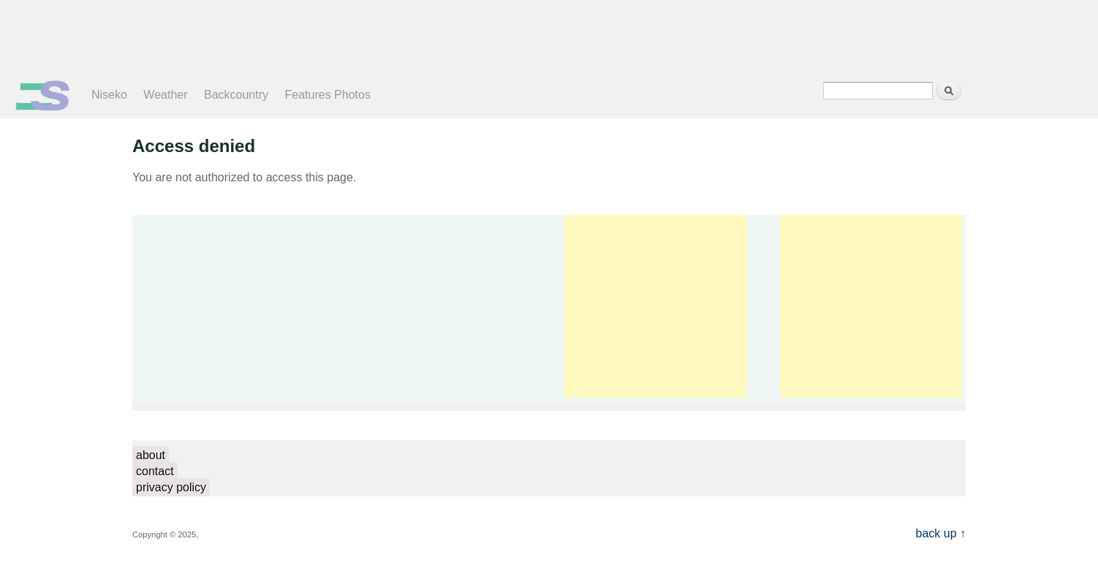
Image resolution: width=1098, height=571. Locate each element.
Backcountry (236, 94)
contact (155, 471)
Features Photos (328, 94)
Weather (165, 94)
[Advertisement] (537, 36)
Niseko (109, 94)
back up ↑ (941, 533)
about (150, 455)
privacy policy (171, 487)
